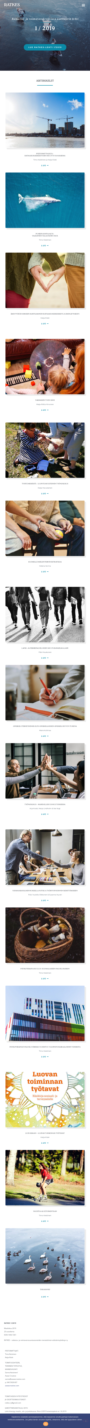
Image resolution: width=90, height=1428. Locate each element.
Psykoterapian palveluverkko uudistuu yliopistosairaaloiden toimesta (45, 1047)
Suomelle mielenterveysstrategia (45, 562)
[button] (83, 5)
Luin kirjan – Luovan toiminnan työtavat (45, 1133)
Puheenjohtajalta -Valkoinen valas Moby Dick (45, 235)
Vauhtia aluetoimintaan (45, 1211)
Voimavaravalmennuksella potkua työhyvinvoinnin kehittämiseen (45, 891)
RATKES (12, 5)
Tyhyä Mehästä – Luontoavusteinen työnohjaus (45, 484)
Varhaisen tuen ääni (45, 400)
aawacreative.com (12, 1385)
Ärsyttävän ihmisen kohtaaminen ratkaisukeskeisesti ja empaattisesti (45, 314)
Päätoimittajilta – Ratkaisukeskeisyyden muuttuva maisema (45, 155)
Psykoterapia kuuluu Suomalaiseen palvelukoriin (45, 969)
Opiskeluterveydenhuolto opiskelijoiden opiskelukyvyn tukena (45, 726)
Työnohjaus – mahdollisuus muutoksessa (45, 804)
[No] (85, 1420)
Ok (46, 1424)
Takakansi (45, 1290)
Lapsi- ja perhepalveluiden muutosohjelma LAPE (45, 648)
